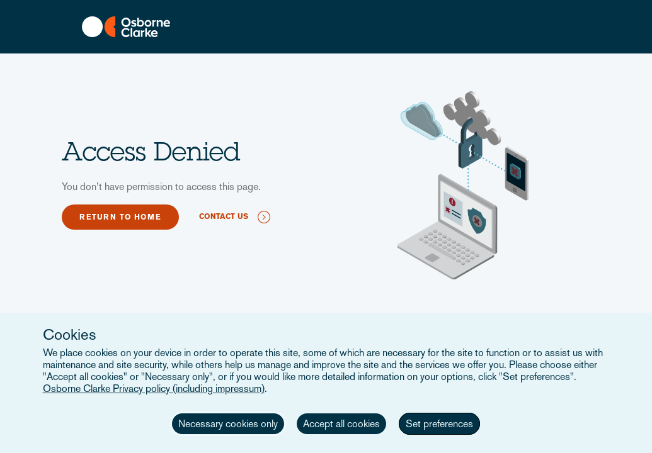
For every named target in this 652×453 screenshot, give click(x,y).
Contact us (223, 216)
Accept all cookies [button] (341, 424)
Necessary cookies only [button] (228, 424)
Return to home (120, 217)
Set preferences (439, 424)
